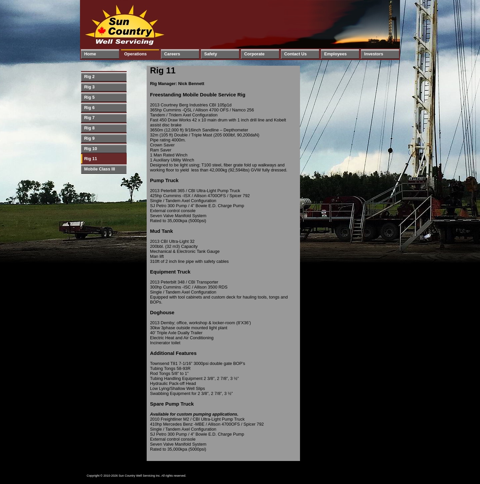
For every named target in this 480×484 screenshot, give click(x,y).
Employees (335, 53)
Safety (210, 53)
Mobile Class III (99, 168)
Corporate (254, 53)
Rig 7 (89, 117)
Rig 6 (89, 107)
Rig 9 (89, 138)
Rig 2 (89, 76)
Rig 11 (90, 158)
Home (90, 53)
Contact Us (295, 53)
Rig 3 (89, 86)
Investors (373, 53)
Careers (172, 53)
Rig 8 (89, 127)
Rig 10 (90, 148)
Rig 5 (89, 97)
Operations (135, 53)
